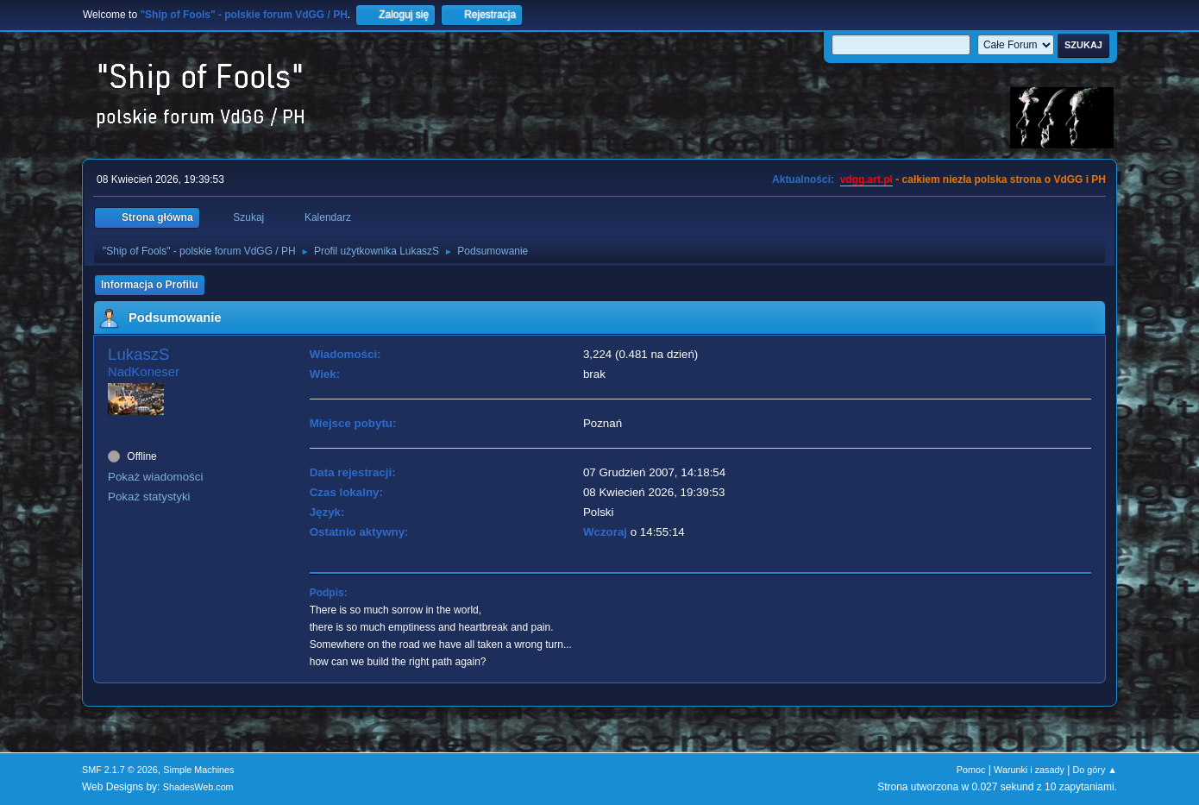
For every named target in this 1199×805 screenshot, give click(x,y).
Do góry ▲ (1095, 769)
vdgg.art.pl (866, 179)
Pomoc (971, 769)
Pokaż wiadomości (155, 476)
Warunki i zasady (1029, 769)
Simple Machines (198, 769)
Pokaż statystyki (149, 496)
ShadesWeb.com (198, 787)
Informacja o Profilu (149, 285)
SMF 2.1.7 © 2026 (120, 769)
